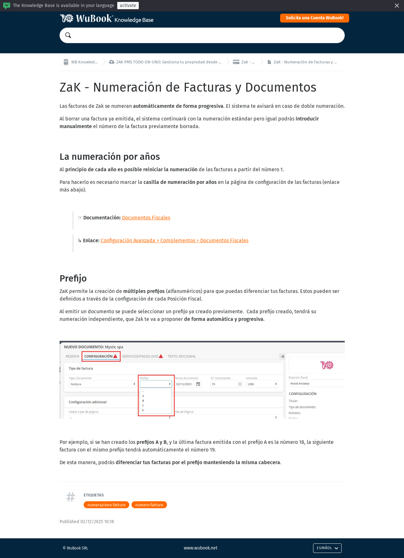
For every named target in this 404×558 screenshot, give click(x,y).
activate (128, 5)
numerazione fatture (106, 505)
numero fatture (149, 505)
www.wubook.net (200, 548)
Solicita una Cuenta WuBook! (314, 18)
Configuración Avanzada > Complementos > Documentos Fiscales (174, 240)
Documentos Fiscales (146, 218)
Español (327, 548)
